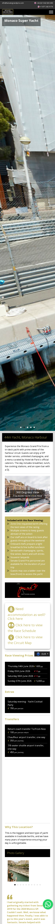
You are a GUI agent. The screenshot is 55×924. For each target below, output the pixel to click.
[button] (20, 427)
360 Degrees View (27, 492)
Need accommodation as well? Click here (26, 613)
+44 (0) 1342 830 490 (45, 3)
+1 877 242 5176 (46, 6)
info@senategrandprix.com (13, 3)
